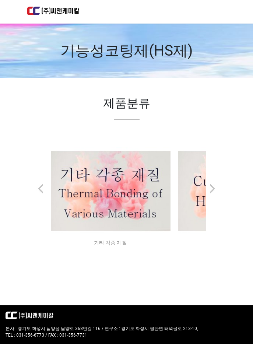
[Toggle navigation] (215, 11)
